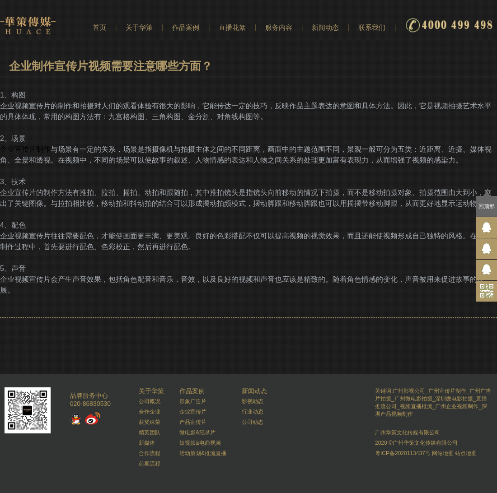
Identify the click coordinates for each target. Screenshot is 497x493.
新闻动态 (325, 27)
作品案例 (185, 27)
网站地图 (443, 453)
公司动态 (252, 422)
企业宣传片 (192, 412)
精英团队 (149, 432)
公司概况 (149, 401)
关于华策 (139, 27)
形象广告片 (192, 401)
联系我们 (371, 27)
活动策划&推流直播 (202, 453)
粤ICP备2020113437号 (403, 453)
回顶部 (486, 206)
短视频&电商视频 (200, 443)
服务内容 (278, 27)
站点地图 (466, 453)
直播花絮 (232, 27)
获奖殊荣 (149, 422)
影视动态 (252, 401)
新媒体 (147, 443)
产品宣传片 (192, 422)
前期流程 (149, 463)
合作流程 (149, 453)
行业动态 (252, 412)
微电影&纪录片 (197, 432)
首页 (99, 27)
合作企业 (149, 412)
